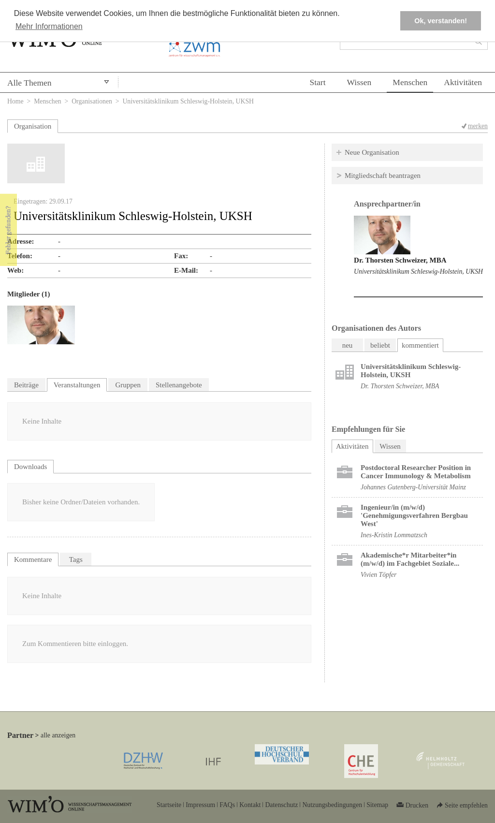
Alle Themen (29, 83)
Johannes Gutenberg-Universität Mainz (413, 487)
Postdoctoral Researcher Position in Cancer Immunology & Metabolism (416, 472)
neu (347, 345)
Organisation (32, 126)
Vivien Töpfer (378, 574)
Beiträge (26, 385)
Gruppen (128, 385)
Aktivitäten (463, 82)
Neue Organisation (372, 152)
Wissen (359, 82)
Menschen (410, 82)
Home (15, 101)
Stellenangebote (179, 385)
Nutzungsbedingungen (332, 804)
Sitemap (377, 804)
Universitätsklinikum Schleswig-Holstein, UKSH (418, 271)
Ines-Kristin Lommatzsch (394, 535)
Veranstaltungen (77, 385)
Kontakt (250, 804)
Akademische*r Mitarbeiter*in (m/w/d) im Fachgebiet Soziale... (410, 559)
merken (478, 126)
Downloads (30, 466)
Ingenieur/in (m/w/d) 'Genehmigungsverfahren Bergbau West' (414, 515)
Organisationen (92, 101)
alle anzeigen (58, 735)
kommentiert (420, 345)
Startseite (169, 804)
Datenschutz (281, 804)
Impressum (200, 804)
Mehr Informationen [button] (49, 26)
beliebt (380, 345)
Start (317, 82)
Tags (76, 559)
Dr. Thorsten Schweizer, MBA (400, 260)
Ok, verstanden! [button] (440, 21)
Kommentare (33, 559)
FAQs (227, 804)
